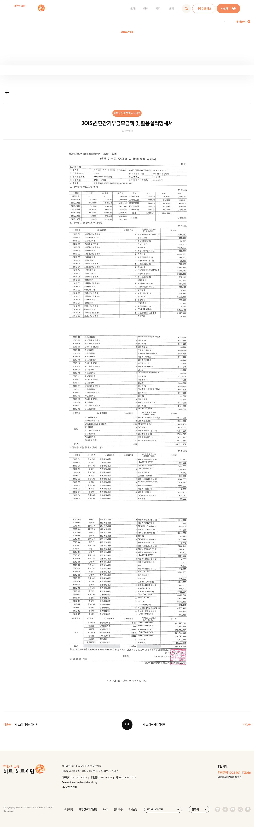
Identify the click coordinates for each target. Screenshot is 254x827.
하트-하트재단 (29, 8)
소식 (171, 8)
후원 (158, 8)
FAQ (105, 809)
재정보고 (34, 70)
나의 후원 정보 (204, 8)
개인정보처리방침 (88, 809)
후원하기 (228, 9)
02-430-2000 (78, 777)
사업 (145, 8)
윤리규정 (158, 70)
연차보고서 (219, 70)
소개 (133, 8)
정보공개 (96, 70)
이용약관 (68, 809)
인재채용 (118, 809)
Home (218, 21)
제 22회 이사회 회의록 (26, 724)
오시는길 (132, 809)
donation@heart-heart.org (83, 782)
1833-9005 (106, 777)
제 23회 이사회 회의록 (154, 724)
